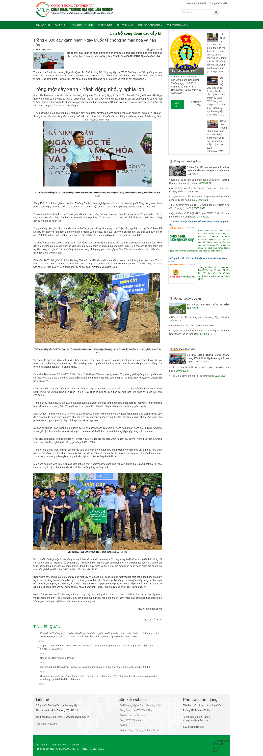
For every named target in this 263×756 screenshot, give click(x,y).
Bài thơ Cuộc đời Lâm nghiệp (186, 325)
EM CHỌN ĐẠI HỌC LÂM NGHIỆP (208, 304)
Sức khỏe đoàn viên (184, 349)
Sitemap (190, 3)
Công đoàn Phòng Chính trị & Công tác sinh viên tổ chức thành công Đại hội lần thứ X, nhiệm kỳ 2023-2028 (217, 134)
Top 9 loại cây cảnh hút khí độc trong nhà (192, 375)
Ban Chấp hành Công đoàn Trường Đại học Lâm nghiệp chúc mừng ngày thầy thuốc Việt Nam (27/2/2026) (95, 667)
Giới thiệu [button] (61, 25)
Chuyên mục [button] (125, 25)
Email (157, 49)
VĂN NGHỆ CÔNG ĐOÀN (187, 298)
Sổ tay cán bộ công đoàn (187, 161)
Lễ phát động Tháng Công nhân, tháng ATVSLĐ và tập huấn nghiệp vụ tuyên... (208, 358)
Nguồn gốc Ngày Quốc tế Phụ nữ (57, 658)
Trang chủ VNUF (218, 3)
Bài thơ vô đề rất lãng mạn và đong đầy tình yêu (200, 317)
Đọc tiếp (176, 105)
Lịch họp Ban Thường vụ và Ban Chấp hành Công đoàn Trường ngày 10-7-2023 (185, 80)
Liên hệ (202, 3)
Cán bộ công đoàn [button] (150, 25)
